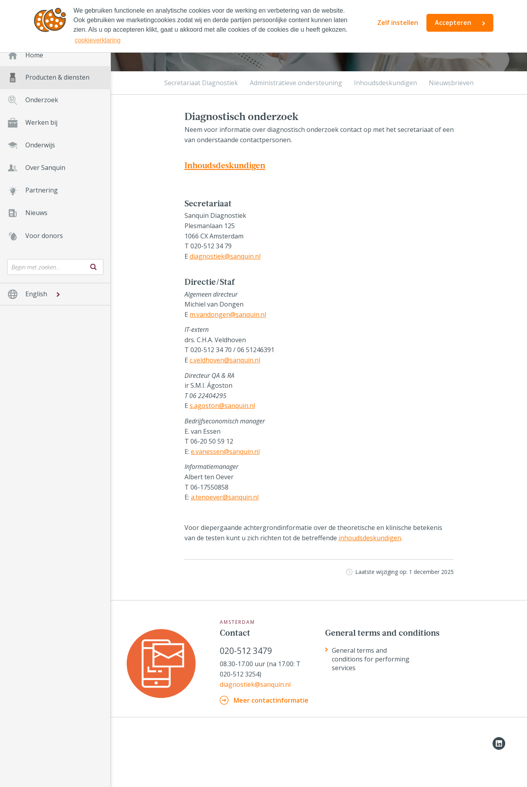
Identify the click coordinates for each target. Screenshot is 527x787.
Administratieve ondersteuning (296, 82)
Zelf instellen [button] (397, 22)
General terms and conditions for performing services (370, 659)
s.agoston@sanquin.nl (222, 405)
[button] (55, 294)
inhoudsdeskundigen (370, 538)
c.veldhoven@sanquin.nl (225, 360)
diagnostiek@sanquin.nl (225, 256)
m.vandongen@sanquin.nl (228, 314)
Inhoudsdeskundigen (385, 82)
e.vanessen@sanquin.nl (225, 451)
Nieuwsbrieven (451, 82)
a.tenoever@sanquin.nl (225, 497)
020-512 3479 (246, 651)
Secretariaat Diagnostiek (201, 82)
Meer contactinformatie (271, 700)
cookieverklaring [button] (98, 40)
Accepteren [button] (453, 22)
